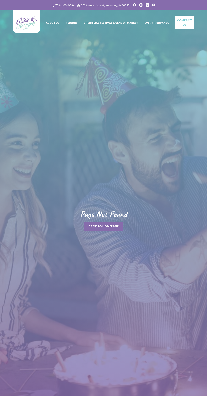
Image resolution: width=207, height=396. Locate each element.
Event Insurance (157, 23)
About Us (52, 23)
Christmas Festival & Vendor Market (110, 23)
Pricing (71, 23)
